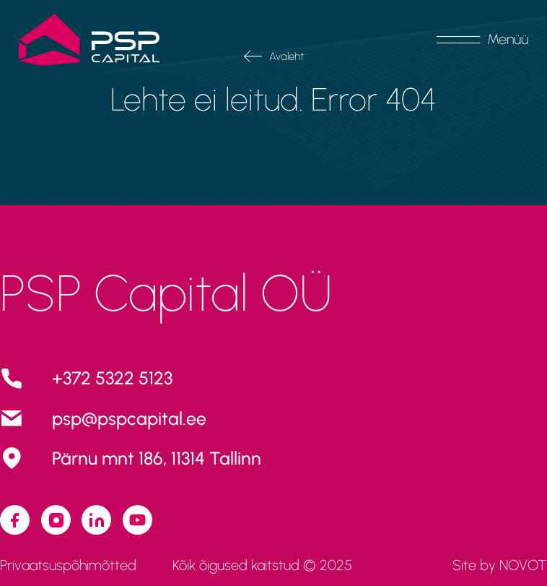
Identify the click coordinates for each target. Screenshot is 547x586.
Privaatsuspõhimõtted (68, 565)
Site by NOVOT (499, 565)
